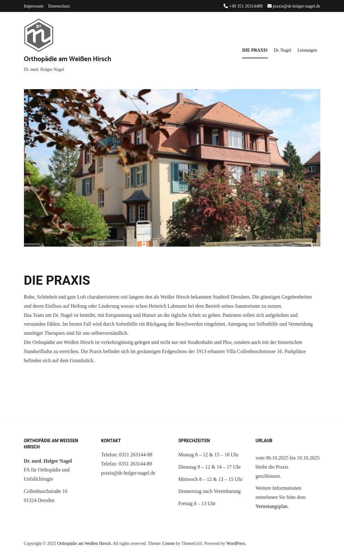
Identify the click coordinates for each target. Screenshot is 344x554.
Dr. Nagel (282, 50)
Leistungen (307, 50)
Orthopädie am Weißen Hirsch (67, 59)
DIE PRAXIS (255, 50)
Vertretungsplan (272, 506)
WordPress (235, 543)
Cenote (168, 543)
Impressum (34, 6)
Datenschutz (59, 6)
